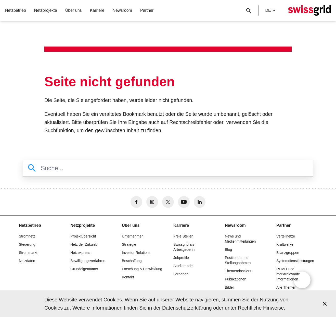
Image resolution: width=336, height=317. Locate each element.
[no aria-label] (136, 202)
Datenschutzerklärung (187, 308)
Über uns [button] (73, 10)
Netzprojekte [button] (45, 10)
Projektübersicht (83, 236)
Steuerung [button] (27, 244)
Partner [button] (146, 10)
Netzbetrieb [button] (15, 10)
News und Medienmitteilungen (240, 238)
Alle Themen (286, 287)
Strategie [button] (129, 244)
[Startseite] (309, 10)
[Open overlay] (302, 279)
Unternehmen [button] (133, 236)
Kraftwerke (284, 244)
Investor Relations (136, 253)
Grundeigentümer (84, 269)
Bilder (229, 287)
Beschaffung (132, 261)
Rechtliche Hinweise (261, 308)
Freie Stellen (183, 236)
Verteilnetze (285, 236)
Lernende (180, 274)
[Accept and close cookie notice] (325, 304)
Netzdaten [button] (27, 261)
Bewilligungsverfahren (87, 261)
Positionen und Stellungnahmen (238, 260)
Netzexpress (80, 253)
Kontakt (128, 277)
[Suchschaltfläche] (248, 10)
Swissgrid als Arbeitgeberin (184, 247)
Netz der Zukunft (83, 244)
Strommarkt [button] (28, 253)
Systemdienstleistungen (295, 261)
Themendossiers (238, 271)
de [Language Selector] (270, 10)
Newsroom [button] (122, 10)
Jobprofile (181, 258)
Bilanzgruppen (287, 253)
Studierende (183, 266)
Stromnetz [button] (27, 236)
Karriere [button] (97, 10)
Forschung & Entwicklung (142, 269)
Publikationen (235, 279)
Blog (228, 249)
